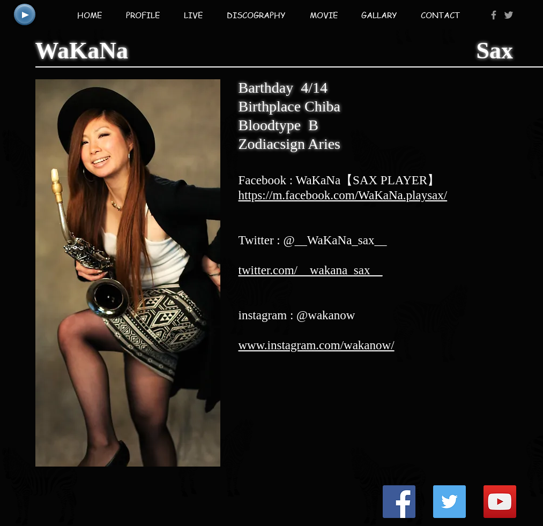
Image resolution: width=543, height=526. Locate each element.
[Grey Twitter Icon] (509, 15)
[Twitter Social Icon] (449, 501)
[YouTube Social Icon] (500, 501)
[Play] (24, 14)
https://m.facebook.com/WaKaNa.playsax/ (343, 195)
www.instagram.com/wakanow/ (317, 345)
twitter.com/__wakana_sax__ (311, 270)
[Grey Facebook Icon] (494, 15)
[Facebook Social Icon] (399, 501)
